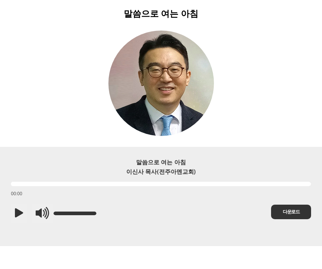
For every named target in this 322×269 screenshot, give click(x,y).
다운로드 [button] (291, 211)
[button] (19, 213)
